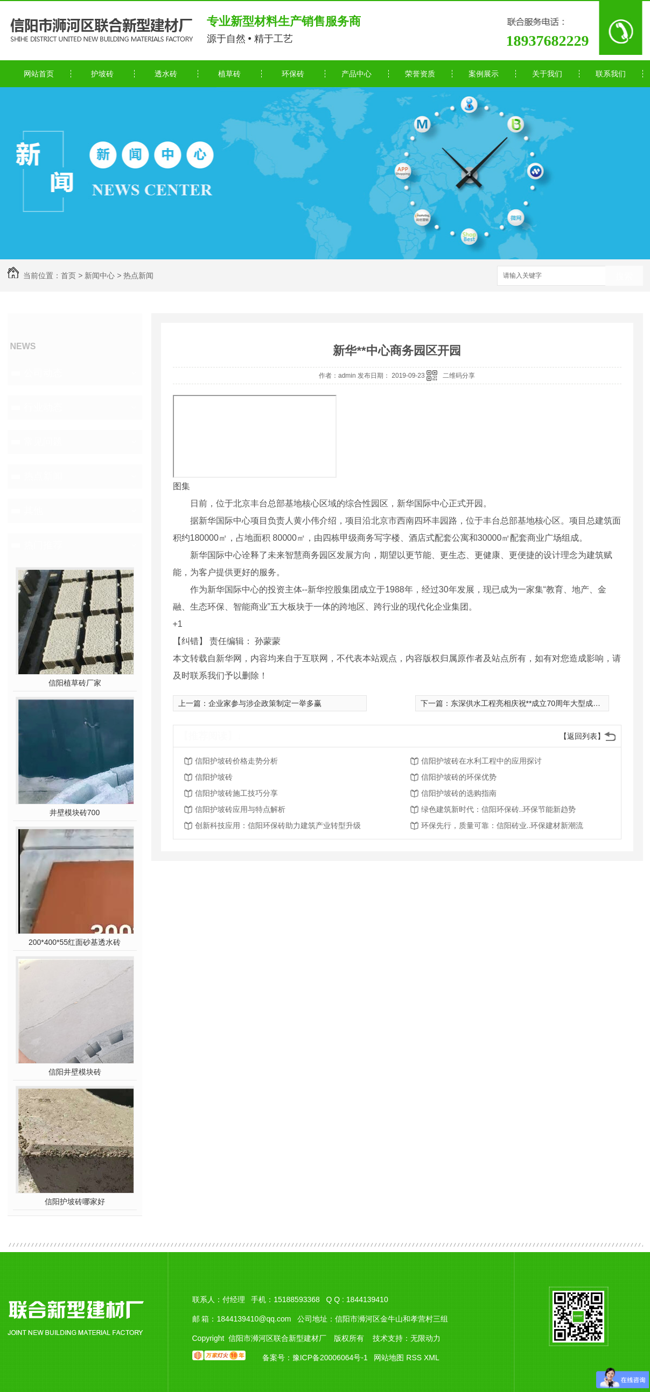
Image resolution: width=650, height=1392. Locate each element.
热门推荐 (43, 545)
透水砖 (166, 73)
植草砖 (229, 73)
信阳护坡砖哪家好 (75, 1201)
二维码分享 (459, 375)
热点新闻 (138, 275)
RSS (415, 1357)
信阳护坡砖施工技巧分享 (236, 793)
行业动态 (43, 407)
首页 (68, 275)
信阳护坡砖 (214, 777)
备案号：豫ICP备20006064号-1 (315, 1357)
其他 (33, 510)
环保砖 (293, 73)
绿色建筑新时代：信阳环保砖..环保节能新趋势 (498, 809)
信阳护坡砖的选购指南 (459, 793)
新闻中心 (100, 275)
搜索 (624, 276)
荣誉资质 (420, 73)
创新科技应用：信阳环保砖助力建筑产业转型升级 (278, 825)
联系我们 (611, 73)
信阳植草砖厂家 (74, 683)
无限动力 (425, 1338)
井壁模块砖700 (75, 812)
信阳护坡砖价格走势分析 (236, 761)
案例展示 (484, 73)
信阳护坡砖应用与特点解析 (240, 809)
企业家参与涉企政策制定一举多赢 (264, 703)
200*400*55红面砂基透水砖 (75, 942)
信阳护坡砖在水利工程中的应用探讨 (481, 761)
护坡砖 (102, 73)
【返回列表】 (582, 736)
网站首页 (39, 73)
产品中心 (356, 73)
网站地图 (389, 1357)
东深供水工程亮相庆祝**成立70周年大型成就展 (529, 703)
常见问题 (43, 441)
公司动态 (43, 373)
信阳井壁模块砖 (74, 1072)
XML (431, 1357)
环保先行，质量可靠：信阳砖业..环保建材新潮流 (502, 825)
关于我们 (547, 73)
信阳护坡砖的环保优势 (459, 777)
